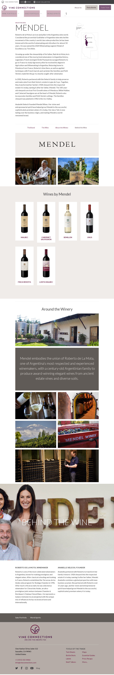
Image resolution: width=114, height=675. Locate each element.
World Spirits (49, 14)
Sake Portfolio (29, 14)
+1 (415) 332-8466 (22, 660)
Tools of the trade (76, 649)
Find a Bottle (91, 8)
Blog (38, 669)
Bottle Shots (71, 656)
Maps (84, 653)
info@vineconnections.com (26, 663)
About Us (78, 8)
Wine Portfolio (8, 14)
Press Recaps (87, 659)
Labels (68, 659)
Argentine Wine (23, 23)
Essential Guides (88, 656)
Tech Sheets (70, 653)
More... (85, 662)
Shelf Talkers (71, 662)
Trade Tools (105, 8)
